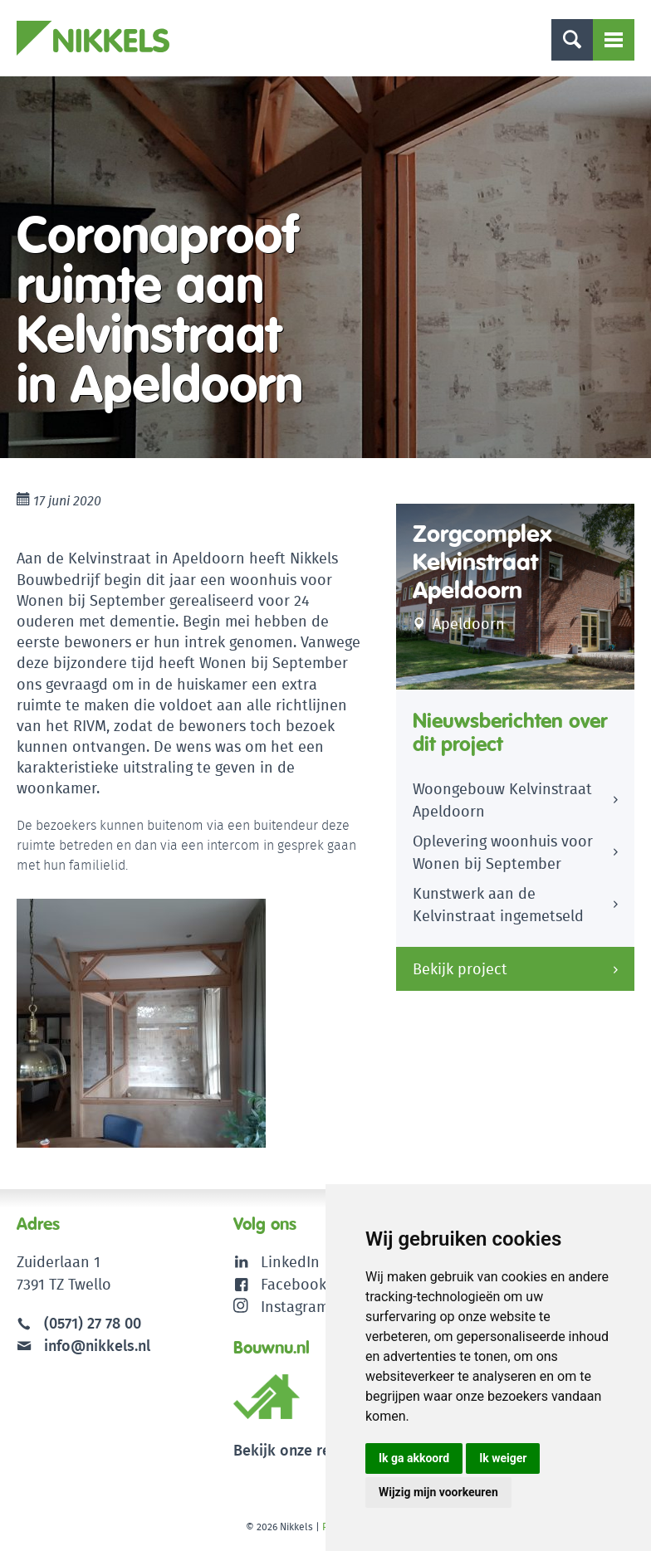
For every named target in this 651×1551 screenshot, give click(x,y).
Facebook (293, 1284)
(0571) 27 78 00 (92, 1323)
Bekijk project (460, 968)
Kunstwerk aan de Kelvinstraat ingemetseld (498, 904)
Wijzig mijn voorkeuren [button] (438, 1492)
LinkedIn (290, 1261)
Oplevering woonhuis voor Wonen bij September (503, 852)
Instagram (281, 1306)
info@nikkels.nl (83, 1345)
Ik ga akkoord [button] (414, 1458)
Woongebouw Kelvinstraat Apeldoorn (502, 800)
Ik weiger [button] (502, 1458)
